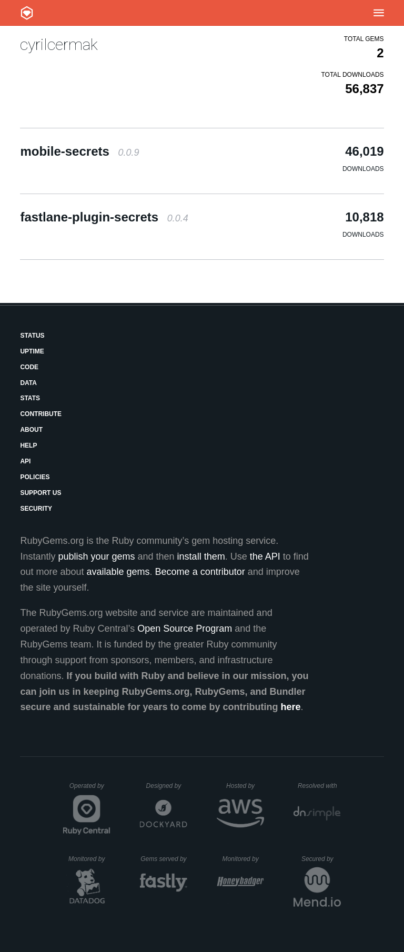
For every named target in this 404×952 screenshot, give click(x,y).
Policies (34, 477)
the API (265, 556)
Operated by (89, 789)
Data (28, 383)
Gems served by (163, 859)
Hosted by (245, 785)
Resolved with (319, 785)
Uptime (32, 351)
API (25, 461)
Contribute (41, 414)
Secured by (321, 859)
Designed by (166, 785)
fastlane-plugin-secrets (104, 217)
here (291, 707)
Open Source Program (184, 628)
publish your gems (96, 556)
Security (36, 508)
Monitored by (89, 859)
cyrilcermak (59, 44)
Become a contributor (200, 571)
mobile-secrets (79, 151)
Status (32, 335)
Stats (30, 398)
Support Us (40, 493)
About (31, 429)
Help (28, 445)
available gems (118, 571)
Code (29, 367)
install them (201, 556)
